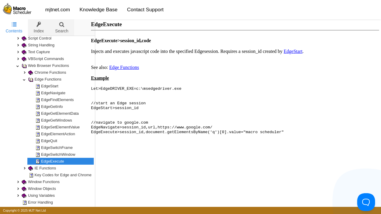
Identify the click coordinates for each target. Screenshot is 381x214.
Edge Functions (130, 67)
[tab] (14, 27)
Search (61, 27)
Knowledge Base (98, 9)
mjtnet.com (57, 9)
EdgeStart (299, 51)
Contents (14, 27)
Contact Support (145, 9)
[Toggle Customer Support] (366, 202)
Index (39, 27)
